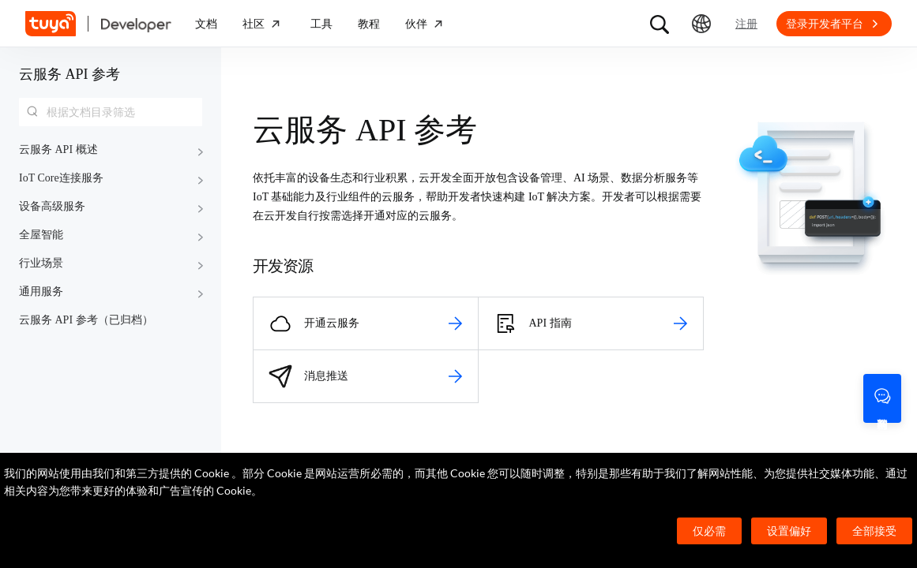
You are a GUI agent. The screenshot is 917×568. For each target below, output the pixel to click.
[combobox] (111, 112)
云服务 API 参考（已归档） (86, 320)
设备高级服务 (52, 206)
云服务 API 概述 (58, 149)
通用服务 (41, 291)
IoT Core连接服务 (61, 178)
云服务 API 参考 (69, 74)
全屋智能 (41, 235)
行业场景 (41, 263)
